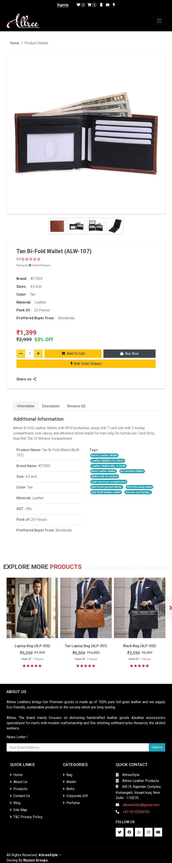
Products (66, 566)
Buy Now (129, 353)
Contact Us (20, 796)
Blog (15, 803)
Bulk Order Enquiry (86, 364)
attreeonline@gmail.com (138, 805)
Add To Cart (73, 353)
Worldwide (66, 318)
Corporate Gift (75, 796)
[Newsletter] (78, 747)
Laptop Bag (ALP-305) (86, 646)
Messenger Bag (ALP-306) (32, 646)
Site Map (18, 810)
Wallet (69, 782)
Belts (68, 789)
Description (51, 406)
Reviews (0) (76, 406)
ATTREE (36, 279)
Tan (32, 294)
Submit (157, 747)
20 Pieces (42, 310)
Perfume (71, 803)
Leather (40, 302)
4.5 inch (36, 286)
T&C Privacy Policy (26, 817)
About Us (18, 782)
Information (25, 406)
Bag (67, 775)
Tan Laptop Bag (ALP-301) (140, 646)
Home (14, 43)
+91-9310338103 (133, 812)
